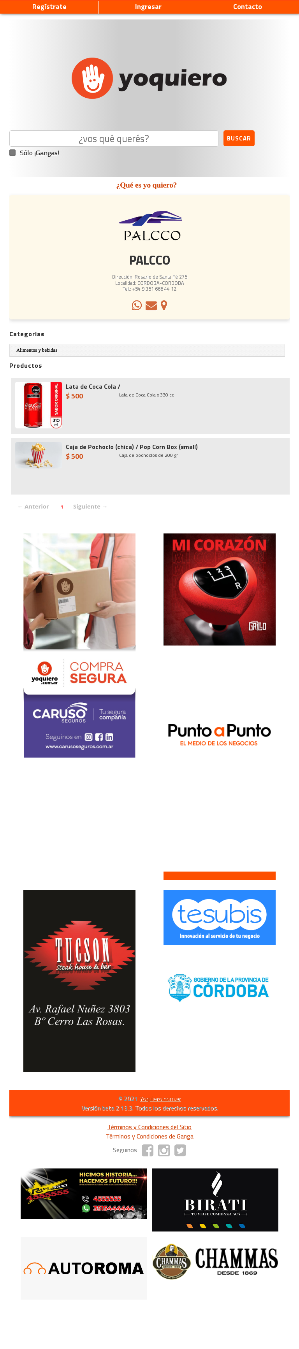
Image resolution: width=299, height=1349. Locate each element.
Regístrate (49, 6)
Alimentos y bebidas (36, 350)
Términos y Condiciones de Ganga (149, 1136)
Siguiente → (90, 506)
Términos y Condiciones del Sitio (149, 1126)
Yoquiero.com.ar (160, 1098)
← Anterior (33, 506)
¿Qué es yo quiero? (146, 185)
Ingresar (148, 6)
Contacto (247, 6)
